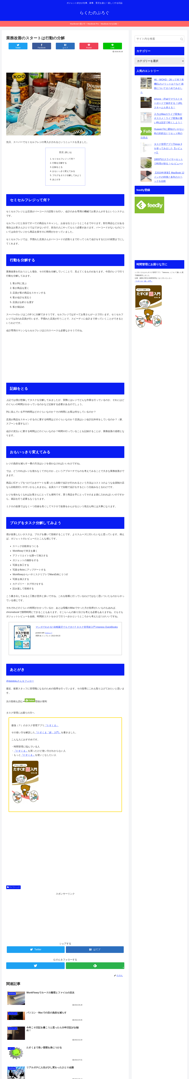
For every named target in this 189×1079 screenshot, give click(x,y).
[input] (159, 39)
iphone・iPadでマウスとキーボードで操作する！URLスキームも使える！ (168, 103)
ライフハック (13, 888)
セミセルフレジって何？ (63, 159)
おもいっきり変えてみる (63, 171)
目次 (61, 152)
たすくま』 (53, 726)
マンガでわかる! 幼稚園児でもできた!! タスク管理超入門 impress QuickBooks (77, 628)
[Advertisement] (65, 61)
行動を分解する (59, 163)
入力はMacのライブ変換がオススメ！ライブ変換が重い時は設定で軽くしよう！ (168, 118)
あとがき (56, 180)
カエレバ (48, 634)
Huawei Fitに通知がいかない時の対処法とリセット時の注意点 (162, 133)
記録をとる (57, 167)
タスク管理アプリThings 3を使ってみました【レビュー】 (168, 148)
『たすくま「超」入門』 (48, 733)
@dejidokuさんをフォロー (20, 682)
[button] (181, 39)
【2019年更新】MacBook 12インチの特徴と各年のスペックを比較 (169, 177)
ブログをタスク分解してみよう (66, 176)
